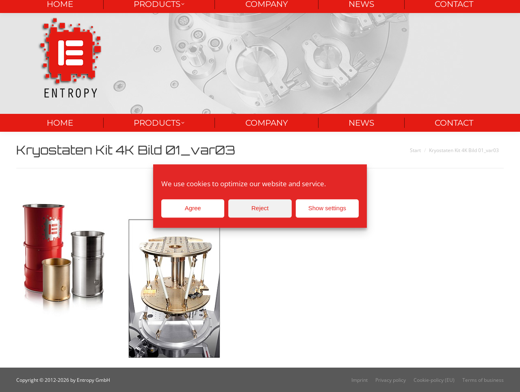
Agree (193, 208)
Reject (260, 208)
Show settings (327, 208)
